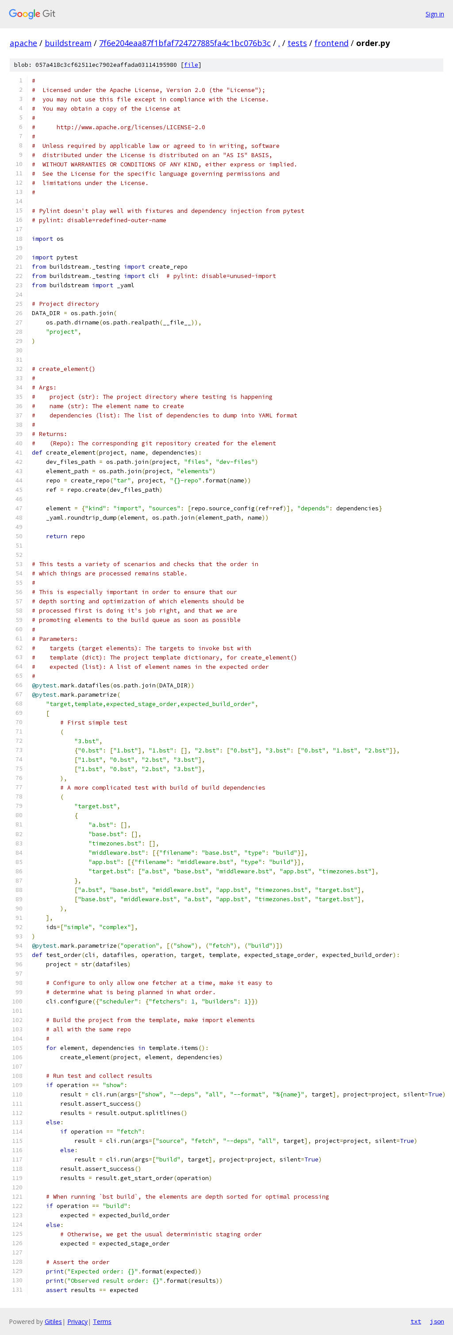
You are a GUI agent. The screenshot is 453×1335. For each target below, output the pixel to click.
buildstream (68, 43)
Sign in (435, 14)
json (437, 1321)
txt (416, 1321)
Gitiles (53, 1321)
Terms (102, 1321)
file (191, 65)
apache (23, 43)
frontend (332, 43)
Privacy (77, 1321)
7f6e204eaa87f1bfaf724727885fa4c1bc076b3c (185, 43)
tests (297, 43)
